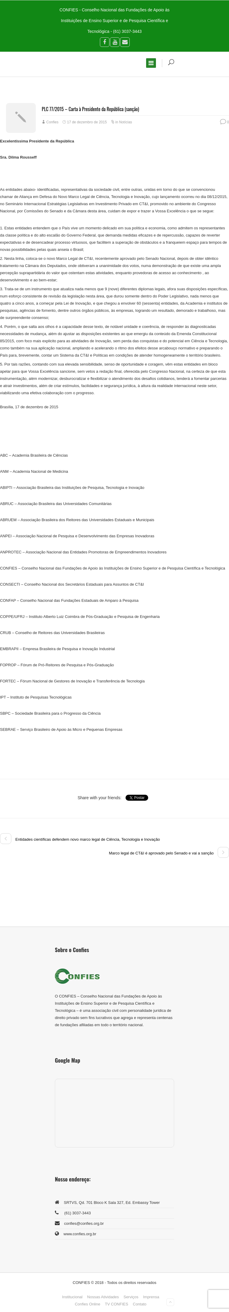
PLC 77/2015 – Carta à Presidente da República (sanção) (90, 109)
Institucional (72, 1297)
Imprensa (151, 1297)
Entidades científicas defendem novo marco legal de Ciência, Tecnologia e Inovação (80, 839)
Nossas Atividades (103, 1297)
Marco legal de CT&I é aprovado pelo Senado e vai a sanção (169, 853)
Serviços (130, 1297)
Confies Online (87, 1304)
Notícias (125, 122)
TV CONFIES (116, 1304)
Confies (52, 122)
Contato (140, 1304)
